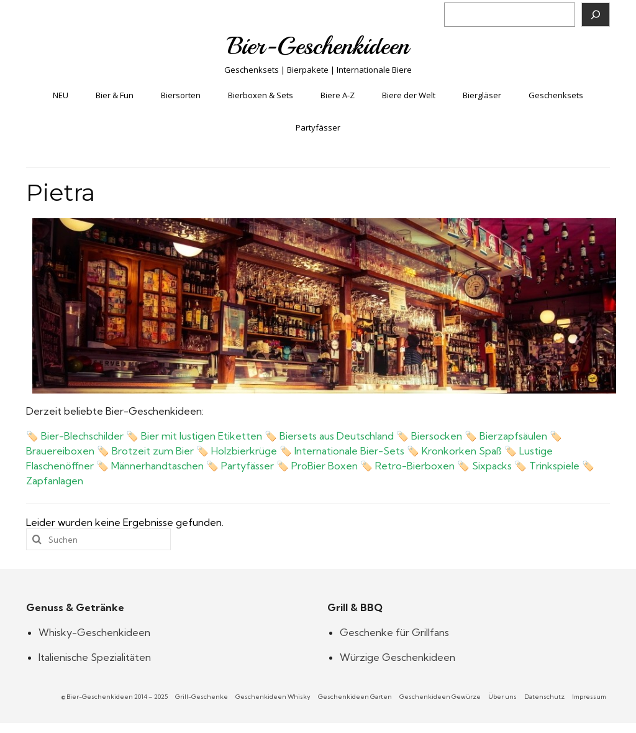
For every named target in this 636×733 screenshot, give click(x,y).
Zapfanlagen (54, 480)
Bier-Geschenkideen (318, 46)
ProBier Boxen (324, 465)
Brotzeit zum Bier (153, 451)
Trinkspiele (554, 465)
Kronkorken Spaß (462, 451)
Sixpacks (492, 465)
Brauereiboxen (60, 451)
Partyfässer (247, 465)
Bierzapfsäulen (513, 436)
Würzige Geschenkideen (397, 657)
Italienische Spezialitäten (95, 657)
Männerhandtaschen (157, 465)
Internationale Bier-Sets (349, 451)
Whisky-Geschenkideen (94, 632)
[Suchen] (595, 14)
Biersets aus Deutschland (336, 436)
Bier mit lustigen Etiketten (201, 436)
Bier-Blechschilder (82, 436)
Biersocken (436, 436)
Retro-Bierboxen (415, 465)
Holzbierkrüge (244, 451)
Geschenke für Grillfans (394, 632)
